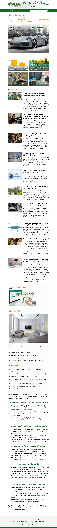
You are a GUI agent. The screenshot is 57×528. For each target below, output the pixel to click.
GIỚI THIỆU (39, 520)
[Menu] (11, 11)
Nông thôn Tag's (39, 522)
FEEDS (47, 4)
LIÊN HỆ (30, 522)
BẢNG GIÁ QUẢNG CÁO (19, 522)
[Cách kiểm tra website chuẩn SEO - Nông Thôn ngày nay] (22, 305)
